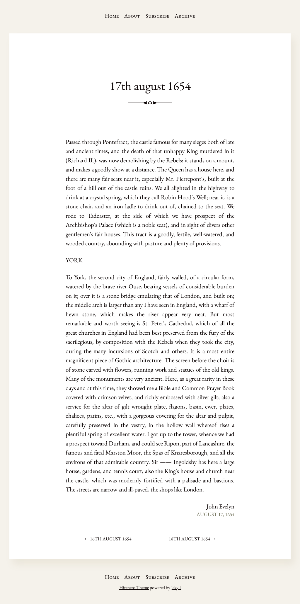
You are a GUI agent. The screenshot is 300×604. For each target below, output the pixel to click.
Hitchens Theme (134, 587)
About (132, 15)
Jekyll (176, 587)
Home (112, 15)
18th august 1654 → (192, 539)
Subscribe (157, 15)
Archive (185, 15)
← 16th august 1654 (108, 539)
